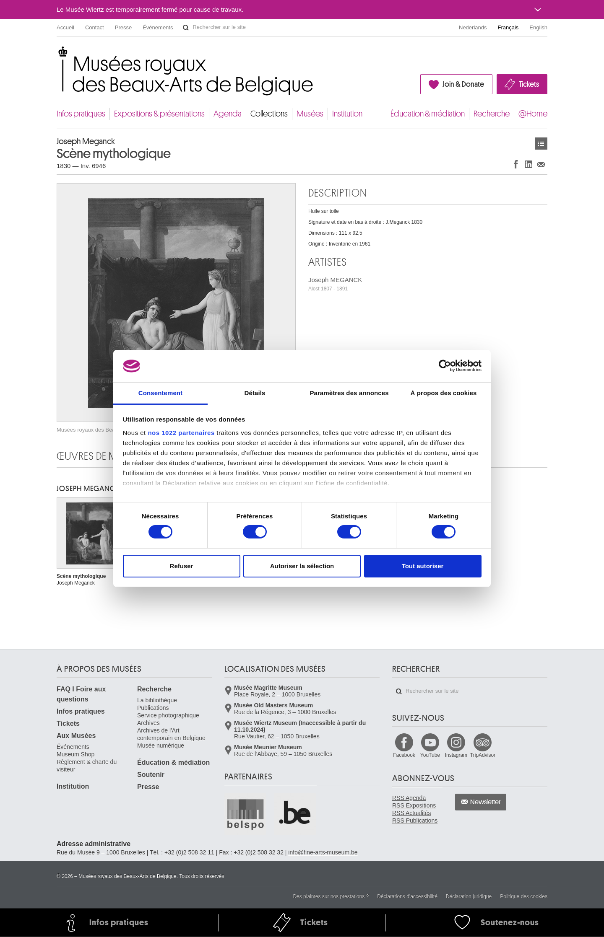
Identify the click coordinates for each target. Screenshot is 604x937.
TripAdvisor (482, 755)
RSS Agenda (409, 798)
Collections (269, 113)
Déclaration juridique (469, 896)
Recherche (492, 113)
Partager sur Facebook (516, 164)
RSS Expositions (414, 805)
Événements (158, 27)
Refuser (181, 565)
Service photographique (168, 715)
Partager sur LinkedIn (528, 164)
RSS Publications (414, 820)
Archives (148, 723)
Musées (310, 113)
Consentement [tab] (160, 392)
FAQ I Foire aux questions (81, 694)
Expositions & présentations (159, 113)
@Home (532, 113)
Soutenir (150, 774)
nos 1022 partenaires (181, 432)
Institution (347, 113)
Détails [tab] (255, 392)
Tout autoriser (423, 565)
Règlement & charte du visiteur (87, 765)
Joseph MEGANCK (335, 284)
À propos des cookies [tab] (444, 392)
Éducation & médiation (428, 113)
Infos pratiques (81, 113)
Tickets (529, 84)
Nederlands (473, 27)
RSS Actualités (411, 813)
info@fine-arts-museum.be (322, 852)
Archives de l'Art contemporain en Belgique (171, 734)
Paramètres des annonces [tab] (349, 392)
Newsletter (485, 802)
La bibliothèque (157, 700)
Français (508, 27)
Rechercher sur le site (186, 28)
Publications (153, 707)
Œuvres (541, 143)
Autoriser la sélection (302, 565)
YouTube (430, 755)
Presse (123, 27)
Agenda (227, 113)
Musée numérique (160, 745)
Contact (94, 27)
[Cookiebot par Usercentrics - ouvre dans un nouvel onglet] (445, 366)
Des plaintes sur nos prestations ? (331, 896)
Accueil (65, 27)
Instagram (456, 755)
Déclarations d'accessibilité (407, 896)
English (538, 27)
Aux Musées (76, 735)
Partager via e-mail (541, 164)
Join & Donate (463, 84)
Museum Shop (75, 754)
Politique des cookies (523, 896)
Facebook (404, 755)
